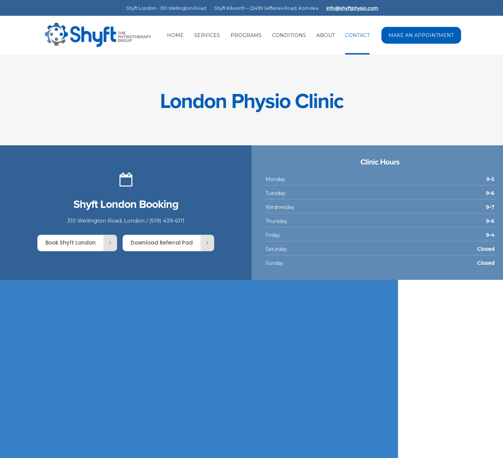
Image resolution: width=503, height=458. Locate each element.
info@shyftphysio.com (352, 8)
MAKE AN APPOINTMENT (421, 35)
